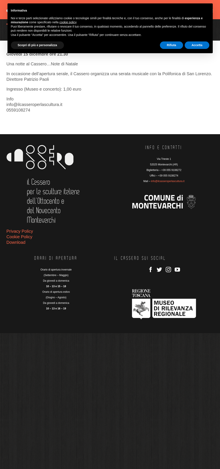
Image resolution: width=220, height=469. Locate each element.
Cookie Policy (19, 236)
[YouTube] (177, 269)
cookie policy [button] (67, 22)
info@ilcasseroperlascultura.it (168, 181)
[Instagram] (168, 269)
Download (15, 242)
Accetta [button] (197, 45)
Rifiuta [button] (171, 45)
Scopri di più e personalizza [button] (37, 45)
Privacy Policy (19, 231)
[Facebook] (150, 269)
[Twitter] (159, 269)
